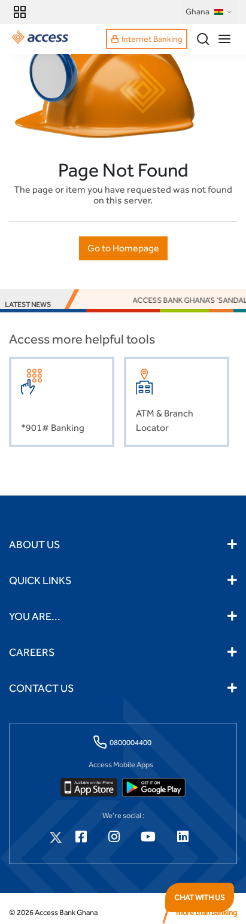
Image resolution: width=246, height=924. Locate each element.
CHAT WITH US (199, 897)
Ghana (209, 12)
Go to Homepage (123, 248)
